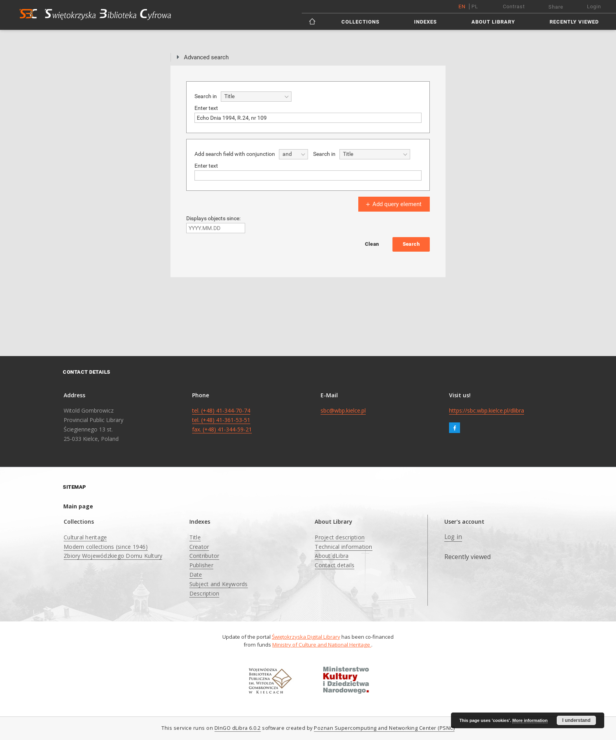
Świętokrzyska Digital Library (306, 636)
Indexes (425, 22)
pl (474, 6)
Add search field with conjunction (234, 154)
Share (555, 7)
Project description (340, 537)
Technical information (343, 546)
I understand (576, 720)
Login (594, 6)
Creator (199, 546)
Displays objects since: (213, 218)
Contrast (514, 6)
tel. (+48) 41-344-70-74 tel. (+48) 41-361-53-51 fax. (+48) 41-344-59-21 (222, 420)
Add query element (393, 204)
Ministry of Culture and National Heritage (321, 644)
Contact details (334, 565)
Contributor (204, 555)
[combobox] (256, 96)
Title (195, 537)
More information (530, 720)
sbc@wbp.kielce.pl (343, 410)
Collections (360, 22)
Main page (78, 506)
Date (195, 574)
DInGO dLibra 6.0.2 (237, 728)
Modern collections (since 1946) (106, 546)
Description (204, 593)
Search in (205, 96)
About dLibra (331, 555)
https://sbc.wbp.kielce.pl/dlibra (486, 410)
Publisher (201, 565)
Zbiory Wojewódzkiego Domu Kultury (113, 555)
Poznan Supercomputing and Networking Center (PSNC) (384, 728)
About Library (493, 22)
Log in (453, 537)
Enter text (206, 108)
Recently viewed (574, 22)
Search (411, 244)
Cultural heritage (85, 537)
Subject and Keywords (218, 584)
